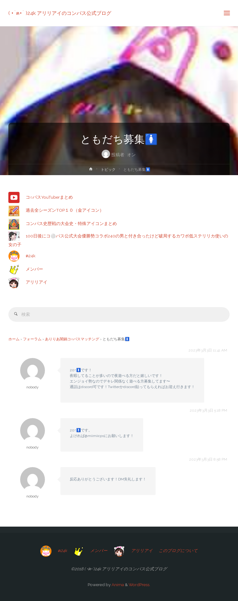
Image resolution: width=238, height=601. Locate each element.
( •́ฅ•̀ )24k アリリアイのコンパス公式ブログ (59, 13)
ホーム (14, 339)
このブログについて (178, 550)
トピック (108, 169)
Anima (117, 584)
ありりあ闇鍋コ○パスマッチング (72, 339)
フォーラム (32, 339)
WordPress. (139, 584)
